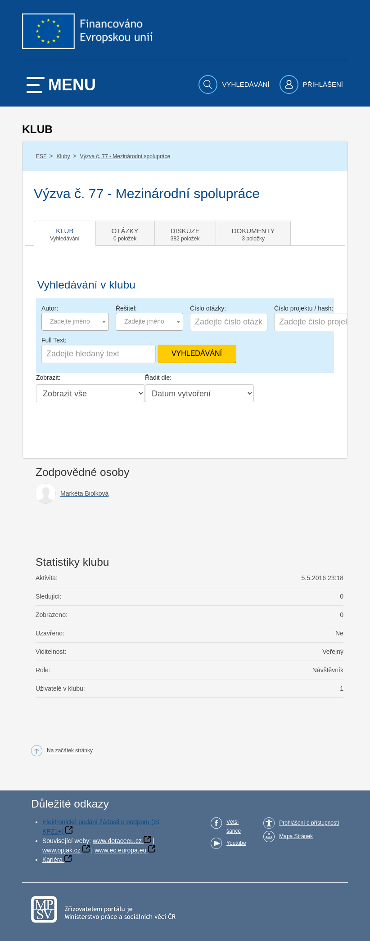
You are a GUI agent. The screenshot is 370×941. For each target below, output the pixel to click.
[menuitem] (235, 84)
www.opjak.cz (61, 850)
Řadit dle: (158, 377)
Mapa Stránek (296, 836)
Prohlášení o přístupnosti (309, 823)
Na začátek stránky (70, 750)
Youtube (236, 843)
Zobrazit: (48, 377)
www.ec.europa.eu (120, 850)
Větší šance (233, 826)
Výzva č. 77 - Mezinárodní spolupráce (125, 156)
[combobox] (75, 322)
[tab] (65, 233)
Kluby (63, 156)
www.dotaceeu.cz (117, 840)
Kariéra (52, 859)
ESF (41, 156)
